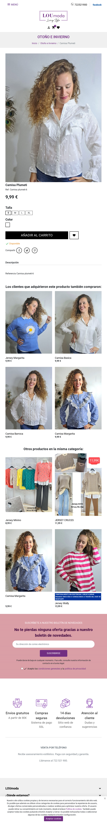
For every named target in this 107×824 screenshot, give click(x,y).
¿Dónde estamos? (17, 795)
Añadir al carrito (37, 235)
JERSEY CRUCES (64, 520)
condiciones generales (49, 668)
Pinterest (34, 250)
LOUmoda (12, 788)
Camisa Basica (63, 357)
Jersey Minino (13, 520)
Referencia (10, 273)
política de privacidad (75, 668)
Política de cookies (74, 809)
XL (29, 212)
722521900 (81, 4)
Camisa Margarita (65, 433)
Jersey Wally (62, 603)
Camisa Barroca (14, 433)
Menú (12, 4)
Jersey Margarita (14, 357)
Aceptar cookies (53, 818)
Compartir (19, 250)
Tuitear (27, 250)
